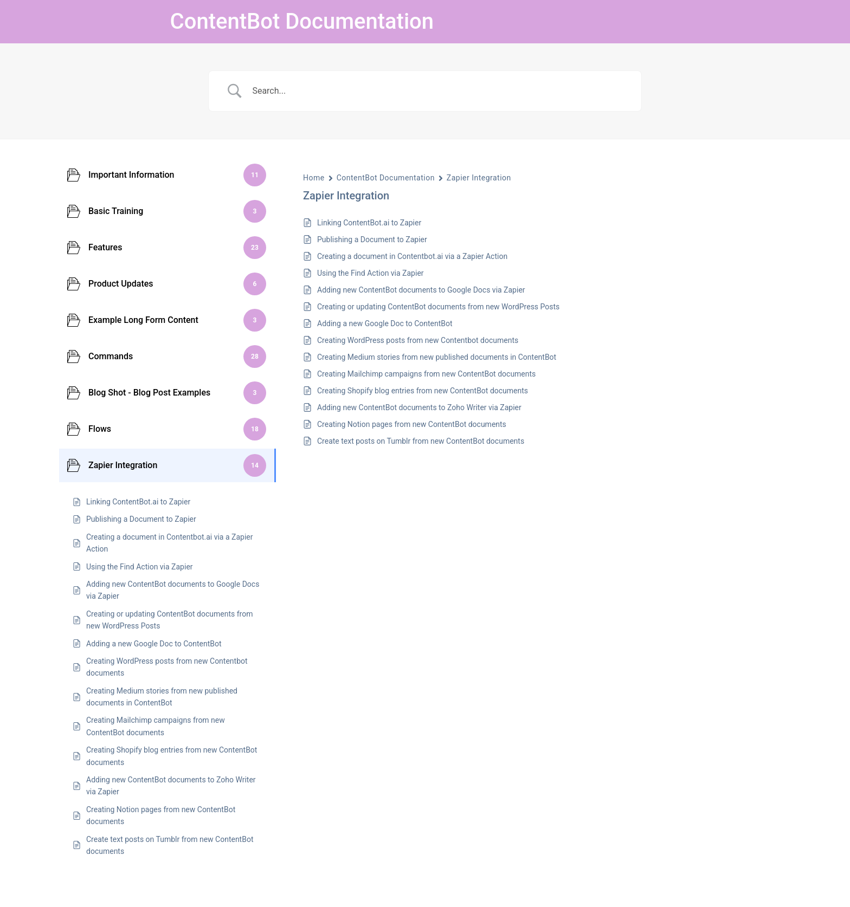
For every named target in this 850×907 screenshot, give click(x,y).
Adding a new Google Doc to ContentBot (385, 323)
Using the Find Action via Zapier (370, 273)
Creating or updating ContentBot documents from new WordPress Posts (438, 306)
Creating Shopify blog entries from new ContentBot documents (422, 390)
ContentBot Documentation (302, 21)
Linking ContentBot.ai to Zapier (369, 222)
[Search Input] (438, 91)
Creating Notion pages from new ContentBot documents (411, 424)
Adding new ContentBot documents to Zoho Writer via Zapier (419, 407)
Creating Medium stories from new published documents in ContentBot (436, 357)
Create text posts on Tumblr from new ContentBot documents (420, 441)
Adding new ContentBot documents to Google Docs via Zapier (421, 290)
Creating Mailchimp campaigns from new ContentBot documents (426, 374)
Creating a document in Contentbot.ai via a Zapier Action (412, 256)
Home (314, 177)
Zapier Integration (479, 177)
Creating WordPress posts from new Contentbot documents (417, 340)
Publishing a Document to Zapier (372, 239)
